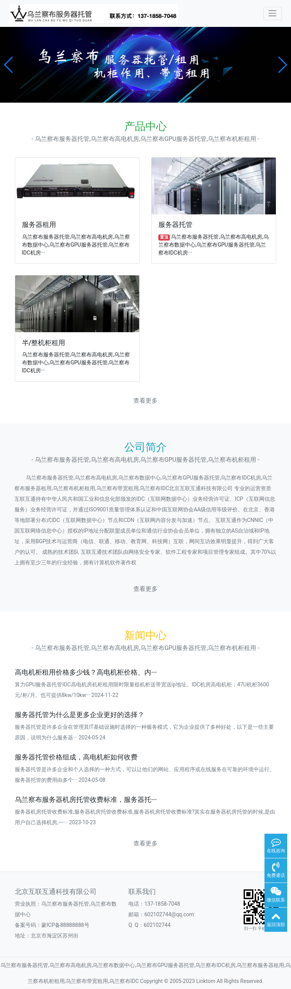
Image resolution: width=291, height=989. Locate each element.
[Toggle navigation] (272, 13)
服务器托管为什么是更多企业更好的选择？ (79, 715)
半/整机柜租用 (44, 343)
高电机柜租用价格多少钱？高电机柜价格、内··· (86, 672)
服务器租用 (39, 224)
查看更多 (145, 400)
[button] (9, 64)
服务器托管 (175, 224)
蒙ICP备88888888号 (65, 925)
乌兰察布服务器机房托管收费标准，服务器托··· (86, 799)
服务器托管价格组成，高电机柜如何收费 (76, 757)
